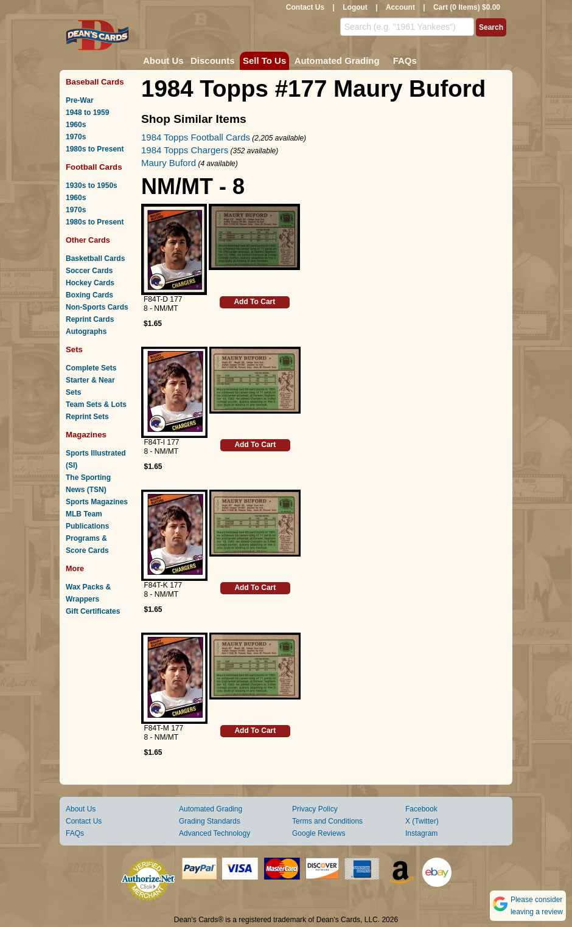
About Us (163, 60)
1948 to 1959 (87, 112)
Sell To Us (264, 60)
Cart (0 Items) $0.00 (466, 7)
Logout (355, 7)
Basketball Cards (95, 258)
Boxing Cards (89, 295)
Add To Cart (254, 301)
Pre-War (80, 100)
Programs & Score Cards (87, 544)
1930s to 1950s (91, 185)
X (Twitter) (422, 821)
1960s (76, 124)
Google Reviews (318, 833)
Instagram (421, 833)
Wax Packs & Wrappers (88, 593)
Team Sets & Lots (96, 404)
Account (400, 7)
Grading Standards (209, 821)
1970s (76, 137)
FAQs (405, 60)
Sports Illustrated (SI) (96, 459)
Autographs (86, 331)
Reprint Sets (87, 416)
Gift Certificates (93, 611)
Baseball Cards (95, 81)
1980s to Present (95, 149)
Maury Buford (168, 163)
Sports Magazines (97, 502)
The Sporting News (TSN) (88, 483)
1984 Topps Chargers (184, 150)
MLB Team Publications (87, 520)
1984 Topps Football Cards (195, 137)
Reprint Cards (90, 319)
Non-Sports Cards (97, 307)
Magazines (86, 434)
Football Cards (94, 167)
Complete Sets (91, 368)
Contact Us (305, 7)
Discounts (212, 60)
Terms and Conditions (327, 821)
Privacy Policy (315, 809)
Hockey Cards (90, 283)
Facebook (421, 809)
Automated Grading (337, 60)
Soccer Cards (89, 270)
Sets (74, 349)
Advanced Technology (214, 833)
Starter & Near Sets (90, 386)
